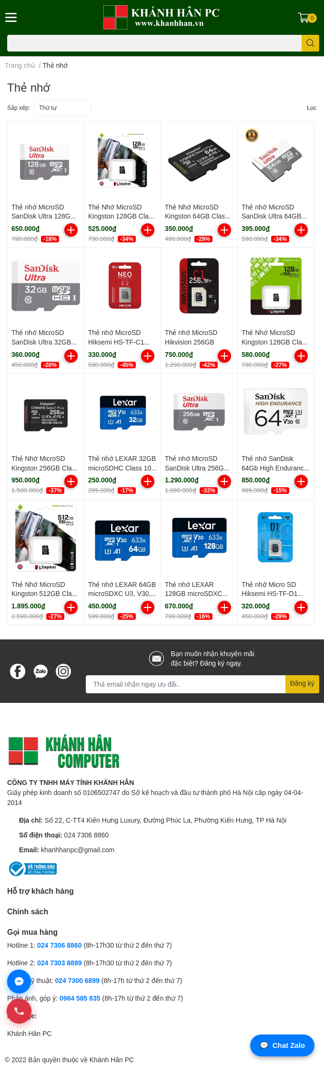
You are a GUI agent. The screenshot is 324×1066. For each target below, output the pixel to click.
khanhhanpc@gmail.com (77, 850)
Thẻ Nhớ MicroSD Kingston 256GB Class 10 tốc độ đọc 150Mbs (45, 467)
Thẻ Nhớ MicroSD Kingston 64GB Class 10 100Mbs (196, 216)
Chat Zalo (282, 1045)
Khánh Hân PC (29, 1033)
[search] (310, 43)
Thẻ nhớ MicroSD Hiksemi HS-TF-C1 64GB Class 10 (116, 341)
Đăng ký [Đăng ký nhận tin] (302, 683)
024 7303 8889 (59, 963)
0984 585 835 (80, 998)
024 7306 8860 (86, 835)
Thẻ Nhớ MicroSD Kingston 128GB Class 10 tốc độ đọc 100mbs (121, 216)
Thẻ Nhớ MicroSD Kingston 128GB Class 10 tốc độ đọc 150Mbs (275, 341)
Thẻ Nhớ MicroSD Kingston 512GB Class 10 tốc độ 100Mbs (45, 593)
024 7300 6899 (77, 980)
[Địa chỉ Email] (202, 684)
